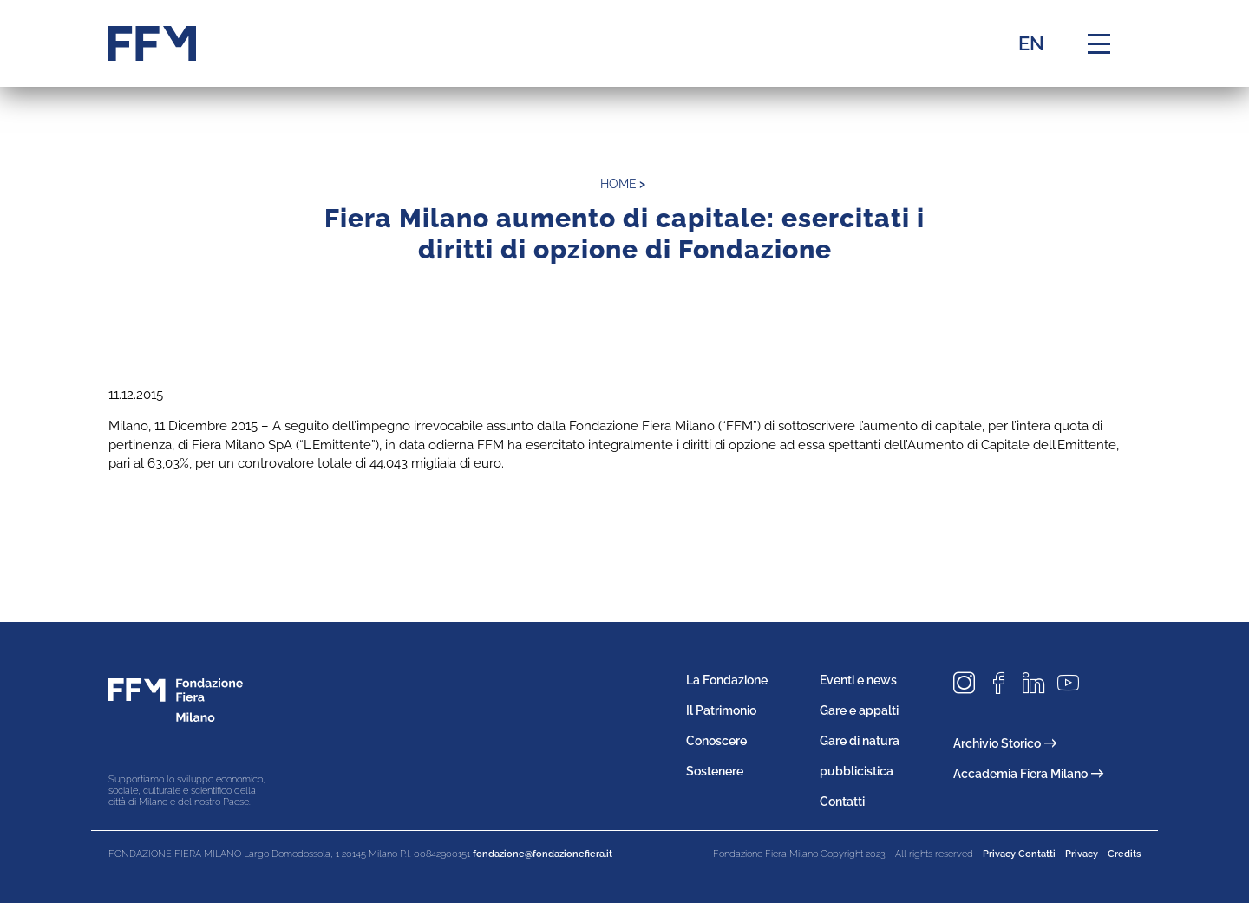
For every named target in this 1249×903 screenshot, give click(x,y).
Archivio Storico (1004, 743)
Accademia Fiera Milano (1028, 774)
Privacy (1081, 854)
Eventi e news (858, 680)
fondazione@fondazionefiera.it (542, 854)
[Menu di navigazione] (1099, 43)
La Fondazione (727, 680)
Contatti (842, 801)
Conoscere (716, 741)
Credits (1124, 854)
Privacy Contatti (1019, 854)
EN (1031, 43)
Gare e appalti (859, 710)
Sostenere (714, 771)
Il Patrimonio (721, 710)
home (618, 184)
